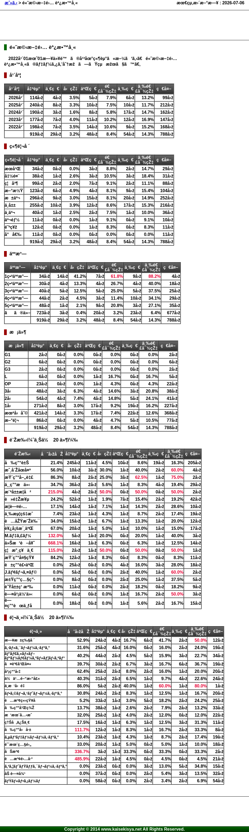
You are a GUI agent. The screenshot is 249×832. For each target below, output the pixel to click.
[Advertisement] (102, 25)
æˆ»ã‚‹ (11, 3)
